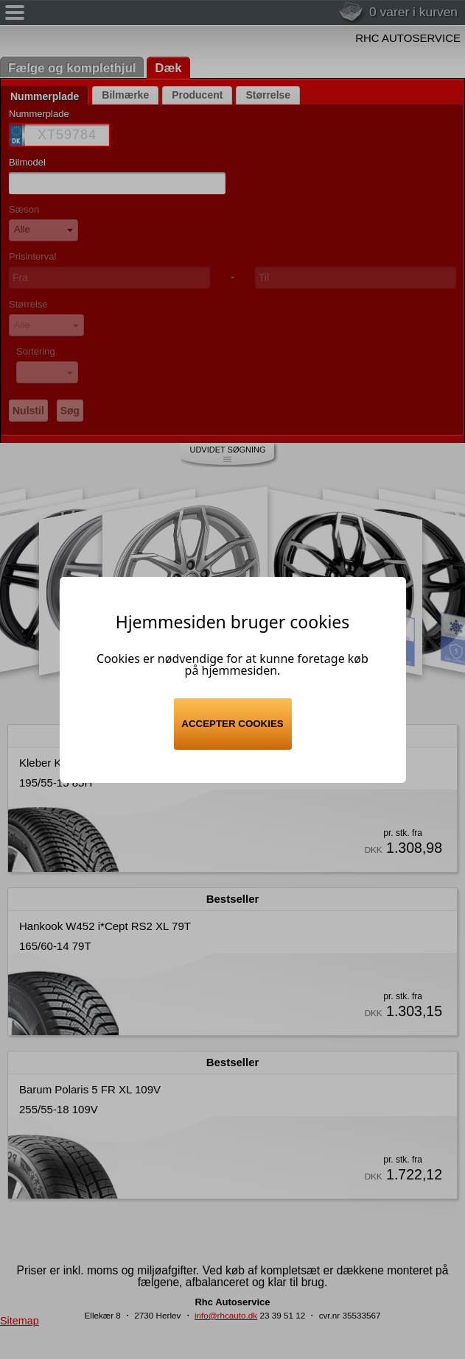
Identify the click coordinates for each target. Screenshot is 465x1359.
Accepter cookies (232, 723)
